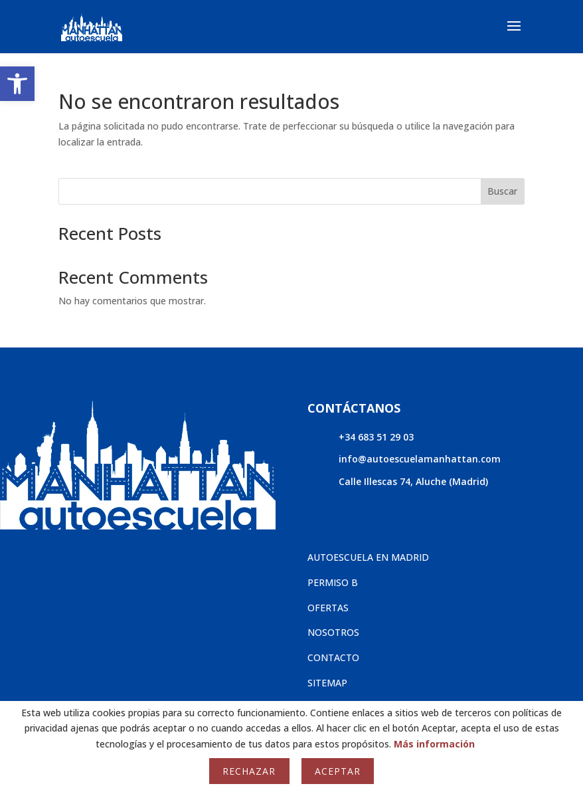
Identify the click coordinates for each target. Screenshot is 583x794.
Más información (434, 744)
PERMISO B (332, 582)
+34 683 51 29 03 (376, 437)
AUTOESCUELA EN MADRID (368, 557)
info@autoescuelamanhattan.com (420, 458)
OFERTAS (328, 607)
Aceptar (338, 771)
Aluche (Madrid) (452, 481)
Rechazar (249, 771)
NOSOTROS (333, 632)
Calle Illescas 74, (377, 481)
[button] (17, 83)
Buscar (502, 191)
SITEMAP (327, 682)
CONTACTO (333, 657)
